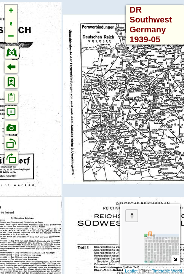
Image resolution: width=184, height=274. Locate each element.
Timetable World (167, 271)
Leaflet (131, 271)
